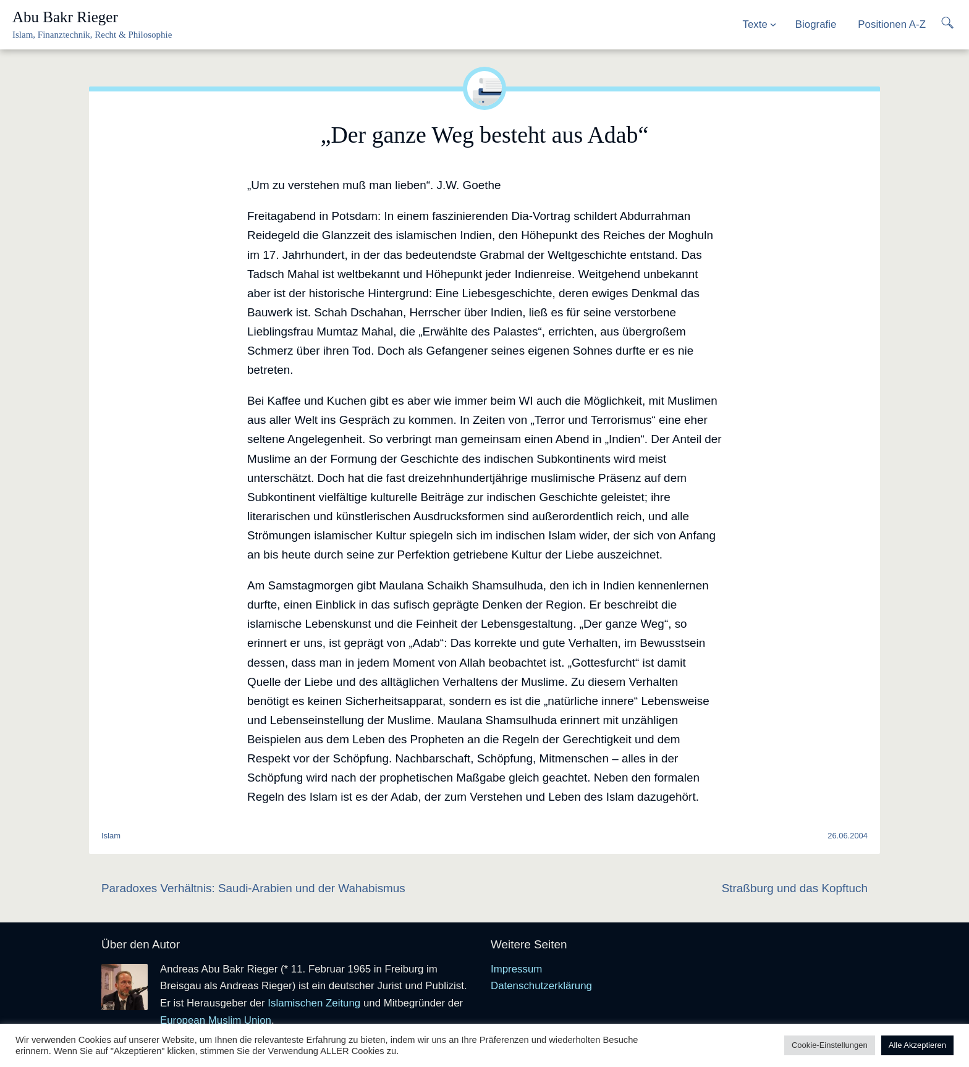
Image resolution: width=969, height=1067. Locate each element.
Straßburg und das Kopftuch (795, 888)
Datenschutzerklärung (541, 986)
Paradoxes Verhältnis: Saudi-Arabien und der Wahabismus (253, 888)
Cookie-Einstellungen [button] (830, 1045)
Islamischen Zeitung (314, 1003)
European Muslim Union (215, 1020)
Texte (755, 24)
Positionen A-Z (892, 24)
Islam (111, 835)
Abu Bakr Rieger (65, 17)
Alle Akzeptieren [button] (917, 1045)
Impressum (516, 969)
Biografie (816, 24)
